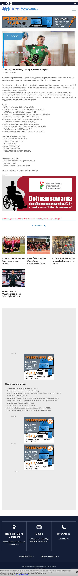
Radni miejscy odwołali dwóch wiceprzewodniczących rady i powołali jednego (33, 398)
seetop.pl (41, 568)
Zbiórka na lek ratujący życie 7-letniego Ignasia (22, 388)
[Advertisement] (39, 484)
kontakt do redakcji (75, 3)
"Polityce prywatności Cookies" (22, 574)
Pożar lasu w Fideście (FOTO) (17, 396)
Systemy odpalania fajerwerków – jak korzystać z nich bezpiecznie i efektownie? (34, 393)
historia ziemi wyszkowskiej (2, 4)
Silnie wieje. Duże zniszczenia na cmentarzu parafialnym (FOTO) (29, 408)
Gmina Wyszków (25, 556)
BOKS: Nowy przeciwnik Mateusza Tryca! (21, 405)
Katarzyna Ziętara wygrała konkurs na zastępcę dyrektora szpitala (29, 410)
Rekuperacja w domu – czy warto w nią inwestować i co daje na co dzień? (32, 400)
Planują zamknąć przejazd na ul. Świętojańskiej (23, 391)
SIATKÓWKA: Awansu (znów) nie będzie (20, 403)
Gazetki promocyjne (49, 556)
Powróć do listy (40, 225)
